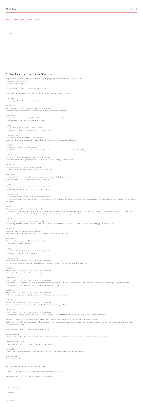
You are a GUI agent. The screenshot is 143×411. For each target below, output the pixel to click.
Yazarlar (15, 20)
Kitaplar (8, 20)
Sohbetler (29, 20)
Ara (10, 33)
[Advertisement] (71, 54)
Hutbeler (37, 20)
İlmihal (22, 20)
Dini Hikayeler (14, 387)
